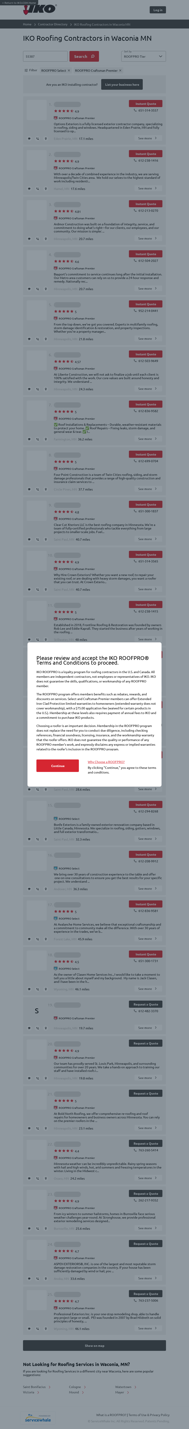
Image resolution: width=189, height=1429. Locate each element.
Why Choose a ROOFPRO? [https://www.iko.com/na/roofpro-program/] (106, 762)
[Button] (57, 765)
